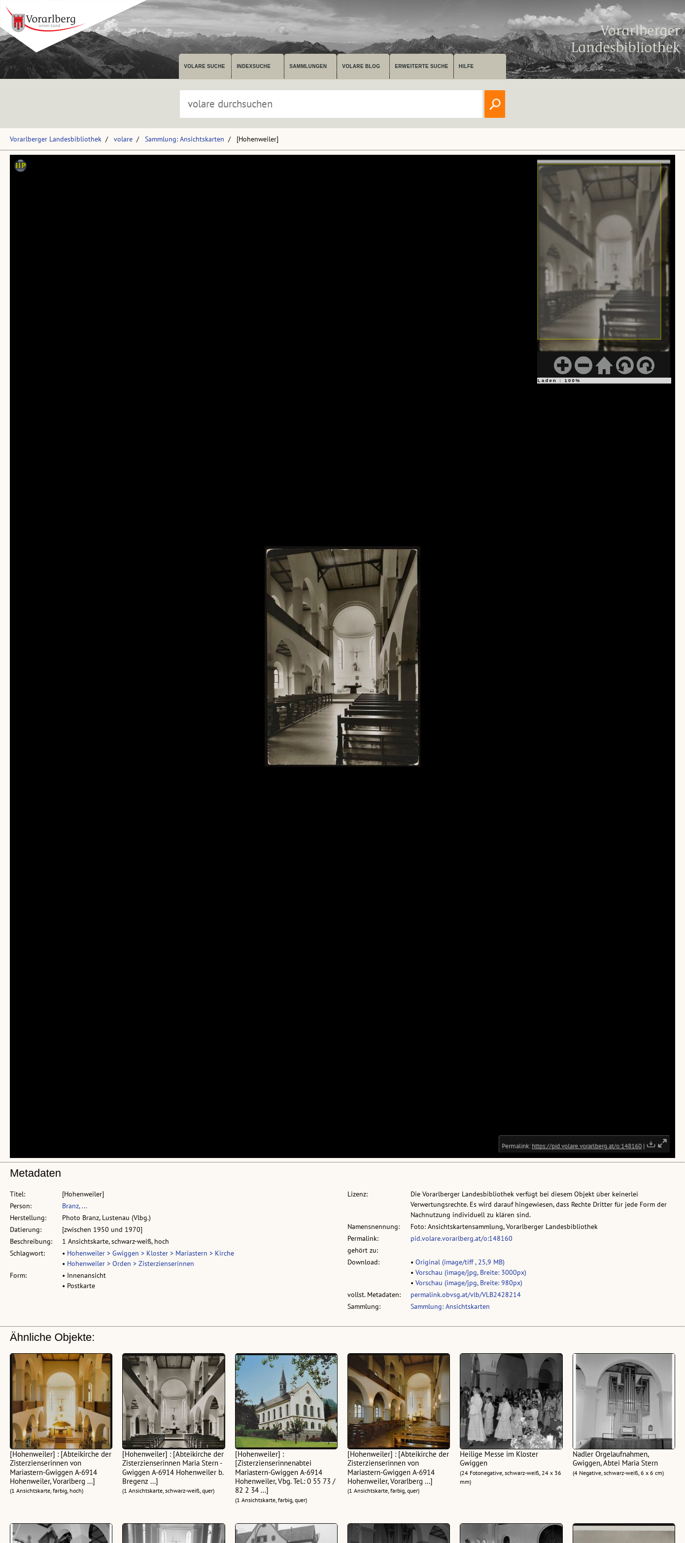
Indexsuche (254, 66)
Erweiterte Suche (421, 66)
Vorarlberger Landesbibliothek (56, 139)
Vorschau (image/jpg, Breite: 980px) (468, 1282)
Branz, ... (74, 1205)
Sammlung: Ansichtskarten (184, 139)
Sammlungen (308, 66)
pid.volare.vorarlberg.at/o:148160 (462, 1238)
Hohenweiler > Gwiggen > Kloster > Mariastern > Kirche (150, 1253)
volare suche (204, 66)
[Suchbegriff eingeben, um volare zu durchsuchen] (331, 104)
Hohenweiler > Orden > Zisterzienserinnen (130, 1263)
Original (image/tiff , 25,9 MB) (460, 1262)
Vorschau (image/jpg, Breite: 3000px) (470, 1272)
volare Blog (361, 66)
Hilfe (466, 66)
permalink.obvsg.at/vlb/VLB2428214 (466, 1294)
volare (123, 139)
